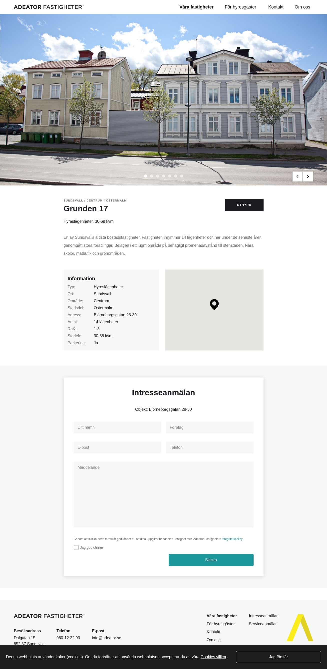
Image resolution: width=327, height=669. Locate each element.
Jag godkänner (91, 548)
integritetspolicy (232, 539)
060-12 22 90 (68, 638)
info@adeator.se (106, 638)
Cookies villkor (213, 657)
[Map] (214, 310)
